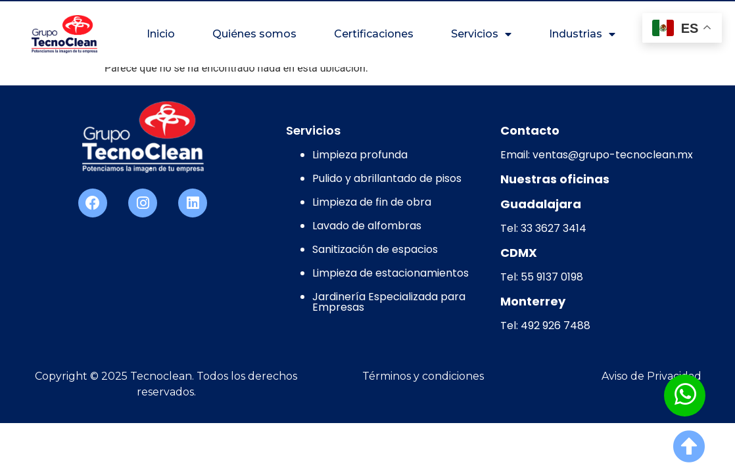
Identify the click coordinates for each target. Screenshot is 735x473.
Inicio (161, 34)
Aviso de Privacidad (651, 376)
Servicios (481, 34)
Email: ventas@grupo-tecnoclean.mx (596, 154)
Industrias (582, 34)
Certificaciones (374, 34)
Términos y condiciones (423, 376)
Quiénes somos (254, 34)
